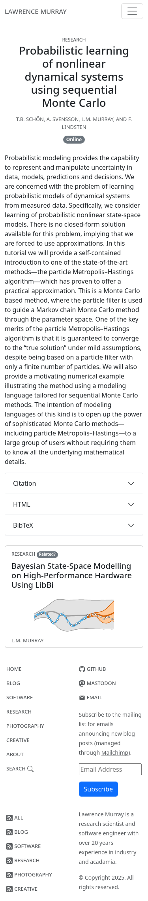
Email (90, 697)
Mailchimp (114, 752)
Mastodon (97, 682)
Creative (18, 739)
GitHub (92, 668)
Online (74, 139)
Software (19, 697)
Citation (24, 483)
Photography (25, 725)
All (14, 817)
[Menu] (132, 11)
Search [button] (20, 768)
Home (14, 668)
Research (19, 711)
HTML (21, 504)
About (15, 754)
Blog (13, 682)
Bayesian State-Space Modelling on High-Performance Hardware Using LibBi (71, 575)
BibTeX (23, 525)
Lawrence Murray (36, 11)
